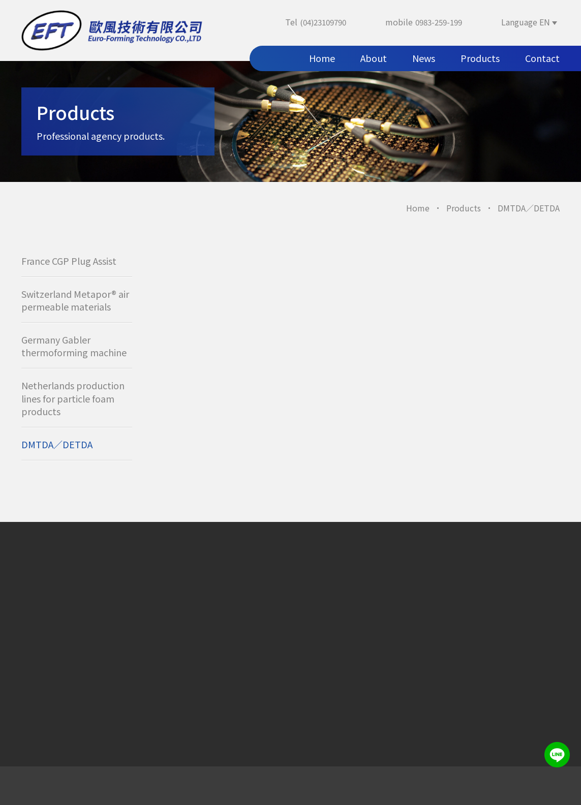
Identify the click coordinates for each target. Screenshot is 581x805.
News (423, 58)
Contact (542, 58)
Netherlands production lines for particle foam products (73, 398)
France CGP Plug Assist (68, 260)
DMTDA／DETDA (57, 444)
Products (480, 58)
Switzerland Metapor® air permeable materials (75, 300)
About (373, 58)
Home (322, 58)
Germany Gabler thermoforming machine (74, 346)
